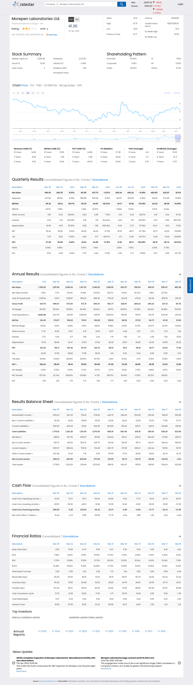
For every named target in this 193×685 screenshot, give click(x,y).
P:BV (39, 85)
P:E (32, 85)
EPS (79, 85)
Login (180, 4)
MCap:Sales (67, 85)
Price (24, 85)
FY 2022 (83, 631)
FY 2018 (135, 631)
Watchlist (53, 34)
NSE (71, 19)
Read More (21, 671)
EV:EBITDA (50, 85)
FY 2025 (42, 631)
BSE (77, 19)
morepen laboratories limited (86, 617)
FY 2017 (148, 631)
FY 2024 (56, 631)
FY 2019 (122, 631)
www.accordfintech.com (48, 681)
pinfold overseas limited (26, 617)
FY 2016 (161, 631)
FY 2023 (70, 631)
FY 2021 (96, 631)
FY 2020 (109, 631)
